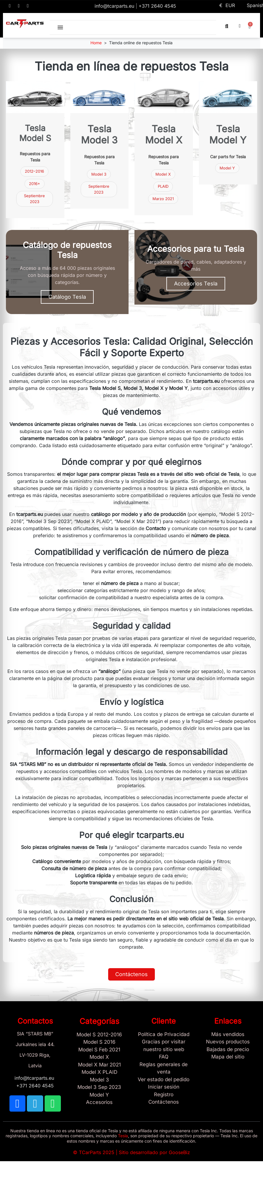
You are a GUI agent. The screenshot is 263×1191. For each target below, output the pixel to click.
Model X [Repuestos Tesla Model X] (163, 174)
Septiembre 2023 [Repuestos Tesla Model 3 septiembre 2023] (34, 198)
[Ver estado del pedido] (163, 1080)
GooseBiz (179, 1152)
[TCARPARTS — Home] (25, 23)
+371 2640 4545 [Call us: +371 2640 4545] (157, 6)
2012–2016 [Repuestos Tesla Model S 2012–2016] (34, 171)
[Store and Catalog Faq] (163, 1057)
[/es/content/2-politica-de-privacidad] (163, 1034)
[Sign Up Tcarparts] (163, 1102)
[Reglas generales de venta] (163, 1068)
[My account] (239, 26)
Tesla (123, 1135)
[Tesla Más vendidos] (228, 1034)
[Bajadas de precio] (228, 1049)
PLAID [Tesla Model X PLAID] (163, 186)
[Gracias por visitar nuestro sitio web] (163, 1045)
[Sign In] (163, 1087)
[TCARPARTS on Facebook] (10, 6)
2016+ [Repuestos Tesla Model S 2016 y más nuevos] (34, 183)
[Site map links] (228, 1057)
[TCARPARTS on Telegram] (19, 6)
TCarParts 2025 (96, 1152)
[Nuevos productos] (228, 1042)
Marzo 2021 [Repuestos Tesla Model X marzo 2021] (163, 198)
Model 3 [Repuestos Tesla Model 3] (98, 174)
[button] (227, 26)
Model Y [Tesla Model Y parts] (227, 168)
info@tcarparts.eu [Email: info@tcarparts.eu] (115, 6)
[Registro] (163, 1095)
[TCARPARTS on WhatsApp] (28, 6)
